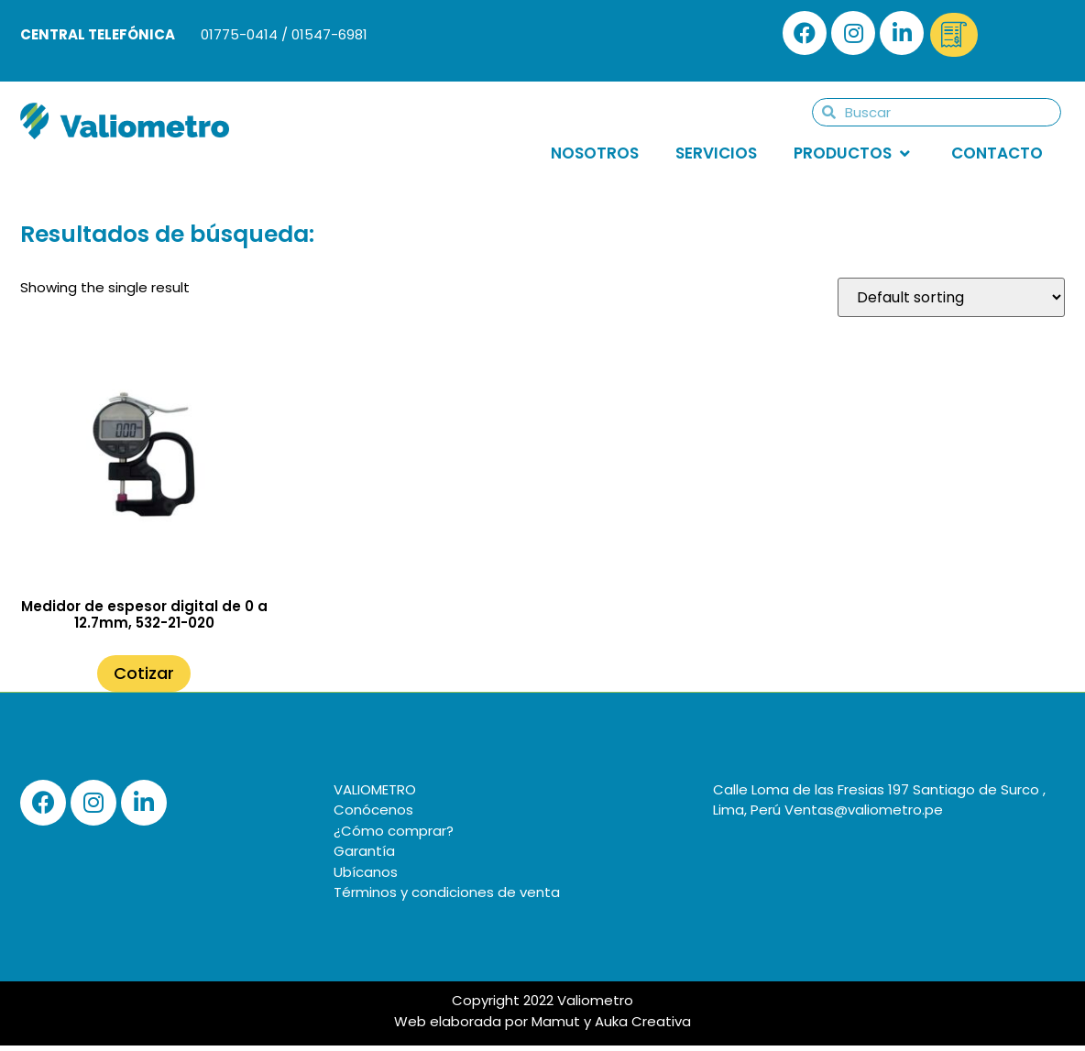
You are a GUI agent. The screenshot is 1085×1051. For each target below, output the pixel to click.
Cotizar (144, 673)
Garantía (364, 850)
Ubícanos (366, 871)
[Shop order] (951, 297)
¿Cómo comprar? (394, 830)
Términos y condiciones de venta (447, 892)
